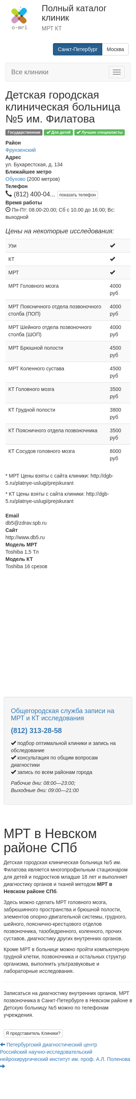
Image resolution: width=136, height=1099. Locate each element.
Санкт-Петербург (78, 49)
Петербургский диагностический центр (49, 1045)
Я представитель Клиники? (33, 1033)
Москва (115, 49)
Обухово (15, 179)
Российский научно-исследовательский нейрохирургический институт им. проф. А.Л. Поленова (65, 1059)
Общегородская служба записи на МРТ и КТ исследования (62, 714)
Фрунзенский (20, 150)
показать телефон (77, 194)
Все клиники (30, 72)
